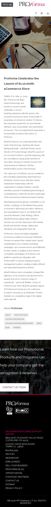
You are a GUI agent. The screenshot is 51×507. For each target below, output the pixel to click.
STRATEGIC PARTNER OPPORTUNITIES (19, 323)
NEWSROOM (11, 458)
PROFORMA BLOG (14, 469)
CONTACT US (12, 480)
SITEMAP (10, 484)
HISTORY (10, 454)
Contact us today (14, 387)
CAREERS (16, 327)
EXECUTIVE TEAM (20, 315)
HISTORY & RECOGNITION (14, 319)
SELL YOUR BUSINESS (16, 465)
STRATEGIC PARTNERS (17, 477)
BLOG (7, 327)
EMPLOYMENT (12, 461)
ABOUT (8, 315)
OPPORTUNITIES (13, 473)
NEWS (39, 323)
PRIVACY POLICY (13, 488)
